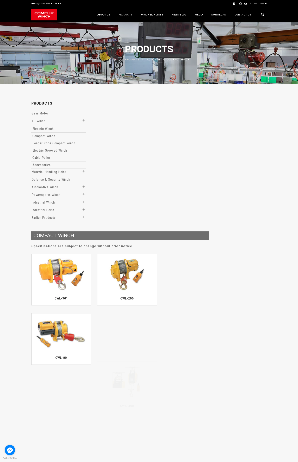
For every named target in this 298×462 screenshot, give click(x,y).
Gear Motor (40, 114)
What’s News (161, 367)
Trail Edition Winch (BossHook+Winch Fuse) (125, 403)
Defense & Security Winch (51, 180)
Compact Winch (178, 59)
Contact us (240, 14)
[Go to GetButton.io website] (10, 458)
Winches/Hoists (150, 14)
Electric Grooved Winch (49, 151)
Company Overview (45, 374)
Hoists (117, 386)
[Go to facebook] (10, 450)
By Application (122, 367)
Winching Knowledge (167, 374)
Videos (238, 367)
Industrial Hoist (43, 211)
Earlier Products (44, 218)
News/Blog (177, 14)
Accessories (41, 165)
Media (197, 14)
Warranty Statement (46, 392)
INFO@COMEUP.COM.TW (46, 3)
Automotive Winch (45, 188)
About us (101, 14)
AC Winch (153, 59)
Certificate (39, 380)
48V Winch (119, 413)
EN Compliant (122, 392)
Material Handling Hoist (49, 172)
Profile (36, 386)
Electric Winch (43, 129)
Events (157, 386)
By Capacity (120, 374)
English (259, 3)
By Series (119, 380)
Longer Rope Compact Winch (53, 144)
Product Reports (164, 380)
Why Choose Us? (43, 367)
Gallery (238, 374)
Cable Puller (41, 158)
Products (123, 14)
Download (216, 14)
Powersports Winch (46, 195)
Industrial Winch (43, 203)
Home (113, 59)
